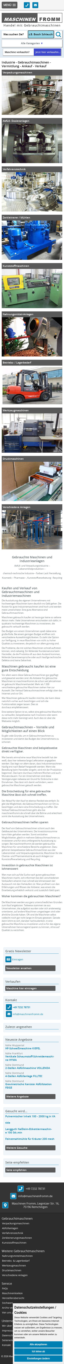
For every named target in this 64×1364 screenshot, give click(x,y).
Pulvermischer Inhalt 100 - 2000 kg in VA (30, 1116)
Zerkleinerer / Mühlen (16, 217)
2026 (6, 1356)
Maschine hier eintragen (21, 988)
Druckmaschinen (13, 459)
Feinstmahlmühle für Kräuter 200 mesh (29, 1139)
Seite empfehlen (16, 1170)
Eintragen (17, 959)
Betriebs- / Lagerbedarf (17, 362)
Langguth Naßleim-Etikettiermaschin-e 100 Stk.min (28, 1130)
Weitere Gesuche (16, 1148)
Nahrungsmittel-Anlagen (18, 314)
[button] (9, 5)
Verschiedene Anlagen (16, 507)
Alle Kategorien (32, 43)
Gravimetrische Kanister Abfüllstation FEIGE (28, 1085)
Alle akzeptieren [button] (38, 1344)
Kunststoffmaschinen (16, 266)
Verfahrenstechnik (14, 169)
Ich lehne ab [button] (38, 1351)
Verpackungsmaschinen (17, 72)
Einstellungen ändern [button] (38, 1358)
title (7, 1123)
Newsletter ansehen (19, 968)
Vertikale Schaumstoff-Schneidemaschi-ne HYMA (29, 1058)
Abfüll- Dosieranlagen (16, 121)
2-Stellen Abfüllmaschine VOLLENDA (27, 1068)
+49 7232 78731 (21, 1007)
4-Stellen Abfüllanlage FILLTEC (23, 1076)
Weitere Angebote (17, 1096)
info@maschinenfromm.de (28, 1014)
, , (35, 1205)
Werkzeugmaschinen (16, 410)
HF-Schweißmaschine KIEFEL (22, 1048)
